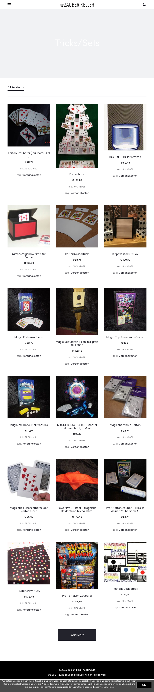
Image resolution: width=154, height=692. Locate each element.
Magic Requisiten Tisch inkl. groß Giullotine (77, 343)
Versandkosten (31, 175)
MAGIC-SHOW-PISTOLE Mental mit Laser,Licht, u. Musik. (77, 426)
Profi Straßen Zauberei (77, 596)
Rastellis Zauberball (125, 589)
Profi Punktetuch (29, 591)
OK (144, 684)
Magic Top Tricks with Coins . (125, 337)
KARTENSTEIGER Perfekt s (125, 157)
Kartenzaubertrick (77, 254)
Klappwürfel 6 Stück (125, 254)
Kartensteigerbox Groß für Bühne (29, 255)
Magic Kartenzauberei (28, 337)
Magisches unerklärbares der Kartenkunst (29, 509)
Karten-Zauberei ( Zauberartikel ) (29, 154)
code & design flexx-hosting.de (77, 670)
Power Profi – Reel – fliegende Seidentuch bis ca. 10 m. (77, 509)
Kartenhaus (77, 174)
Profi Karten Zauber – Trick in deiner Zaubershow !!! (125, 509)
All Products (16, 87)
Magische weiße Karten (125, 425)
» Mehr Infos (108, 687)
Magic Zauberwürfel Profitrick (29, 425)
